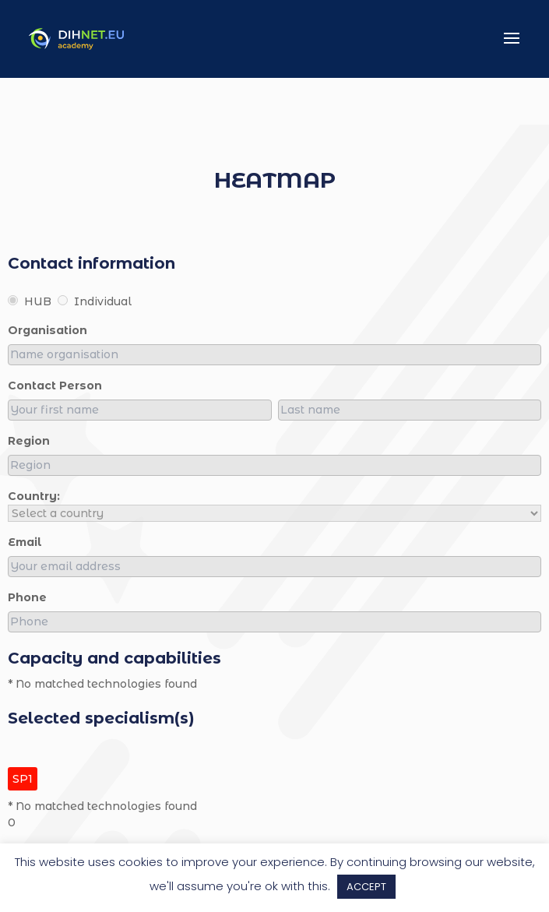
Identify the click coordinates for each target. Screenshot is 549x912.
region (29, 441)
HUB (29, 301)
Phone (27, 597)
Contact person (55, 386)
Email (25, 542)
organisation (47, 330)
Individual (95, 301)
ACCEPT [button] (366, 886)
